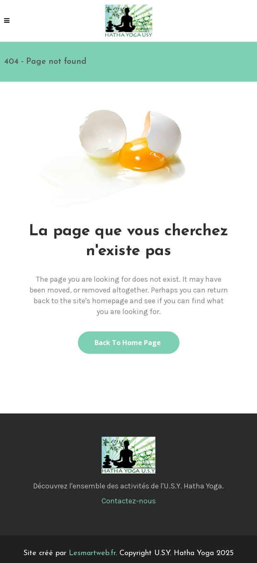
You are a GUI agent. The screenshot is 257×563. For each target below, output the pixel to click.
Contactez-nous (129, 500)
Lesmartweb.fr (92, 553)
